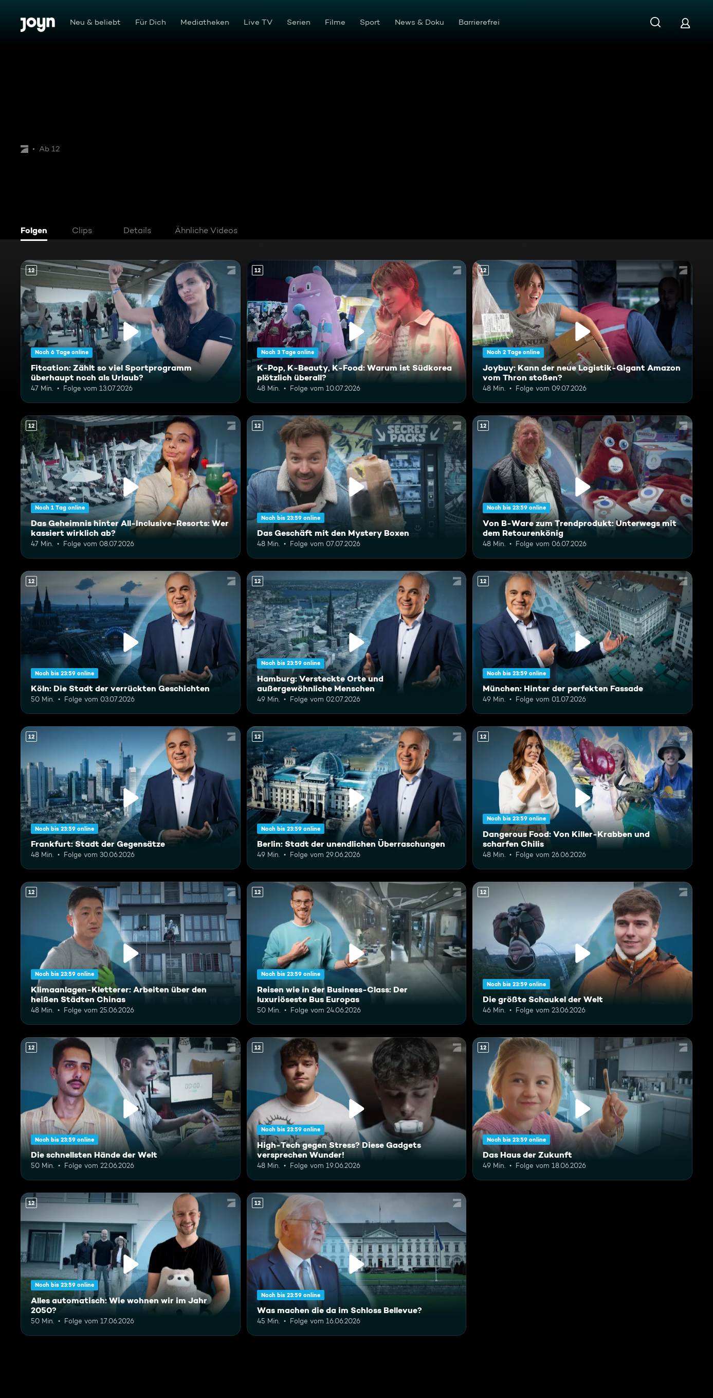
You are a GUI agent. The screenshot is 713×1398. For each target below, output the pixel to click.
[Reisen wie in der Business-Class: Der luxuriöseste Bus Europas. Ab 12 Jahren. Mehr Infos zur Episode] (357, 953)
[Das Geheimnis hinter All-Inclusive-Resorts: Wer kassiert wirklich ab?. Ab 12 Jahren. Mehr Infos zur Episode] (131, 486)
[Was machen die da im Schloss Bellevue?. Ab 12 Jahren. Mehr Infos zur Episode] (357, 1264)
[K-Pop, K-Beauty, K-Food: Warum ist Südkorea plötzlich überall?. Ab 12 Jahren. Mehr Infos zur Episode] (357, 331)
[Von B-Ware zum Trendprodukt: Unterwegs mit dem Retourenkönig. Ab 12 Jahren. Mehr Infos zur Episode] (582, 486)
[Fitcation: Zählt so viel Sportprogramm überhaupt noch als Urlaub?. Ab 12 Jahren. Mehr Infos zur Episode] (131, 331)
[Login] (685, 23)
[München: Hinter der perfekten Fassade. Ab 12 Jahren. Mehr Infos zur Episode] (582, 642)
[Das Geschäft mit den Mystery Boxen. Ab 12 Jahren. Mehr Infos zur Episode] (357, 486)
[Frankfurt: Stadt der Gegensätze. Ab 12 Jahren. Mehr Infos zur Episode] (131, 797)
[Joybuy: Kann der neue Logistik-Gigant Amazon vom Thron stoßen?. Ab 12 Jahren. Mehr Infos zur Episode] (582, 331)
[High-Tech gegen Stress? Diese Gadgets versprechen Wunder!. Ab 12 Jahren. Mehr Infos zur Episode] (357, 1108)
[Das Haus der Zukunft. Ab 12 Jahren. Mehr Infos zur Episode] (582, 1108)
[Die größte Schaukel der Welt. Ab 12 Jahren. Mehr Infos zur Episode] (582, 953)
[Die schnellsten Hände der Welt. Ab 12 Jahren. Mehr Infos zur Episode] (131, 1108)
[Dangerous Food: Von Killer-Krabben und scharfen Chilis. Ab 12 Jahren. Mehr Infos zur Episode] (582, 797)
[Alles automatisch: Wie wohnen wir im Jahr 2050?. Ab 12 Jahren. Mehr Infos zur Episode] (131, 1264)
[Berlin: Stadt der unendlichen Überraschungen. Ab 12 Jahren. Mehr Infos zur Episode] (357, 797)
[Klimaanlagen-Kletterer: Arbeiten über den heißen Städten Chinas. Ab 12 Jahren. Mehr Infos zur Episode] (131, 953)
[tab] (36, 231)
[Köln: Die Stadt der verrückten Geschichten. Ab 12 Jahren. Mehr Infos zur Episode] (131, 642)
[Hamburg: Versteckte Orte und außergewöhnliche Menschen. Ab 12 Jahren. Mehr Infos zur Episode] (357, 642)
